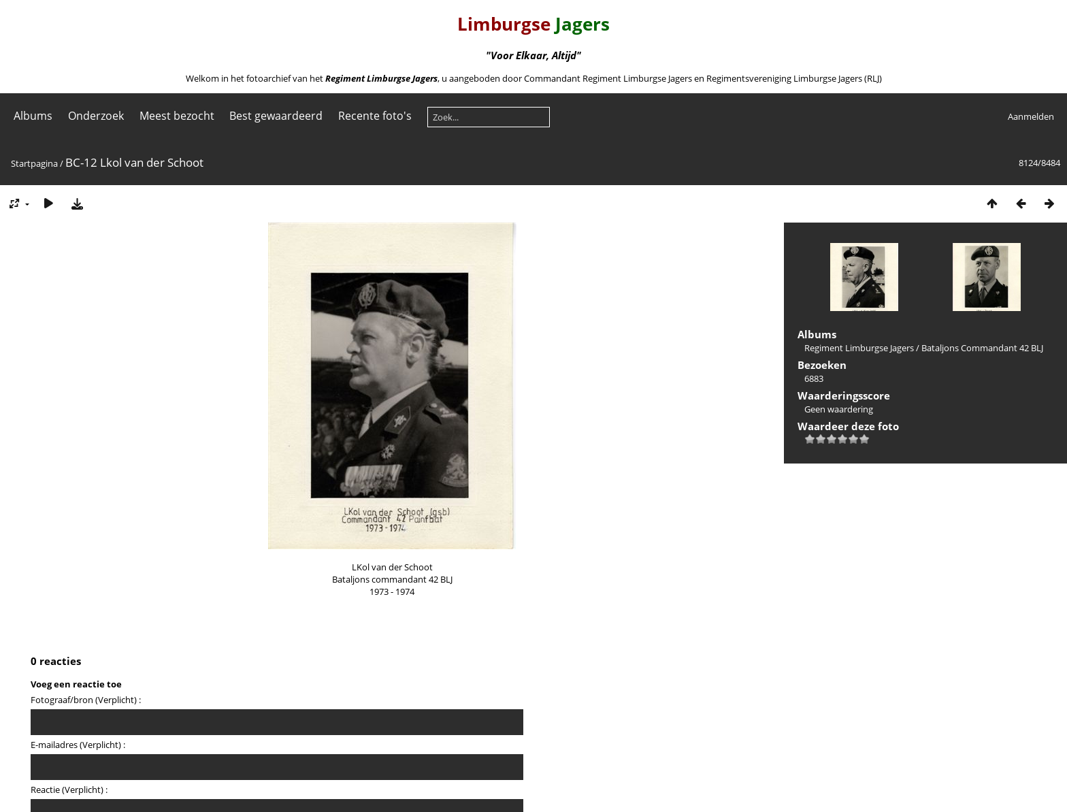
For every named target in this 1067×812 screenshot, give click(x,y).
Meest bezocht (176, 115)
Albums (33, 115)
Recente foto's (375, 115)
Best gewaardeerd (276, 115)
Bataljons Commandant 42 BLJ (982, 348)
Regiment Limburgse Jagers (859, 348)
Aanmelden (1031, 116)
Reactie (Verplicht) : (69, 789)
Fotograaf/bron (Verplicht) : (86, 700)
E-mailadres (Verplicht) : (78, 744)
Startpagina (34, 163)
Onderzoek (96, 115)
